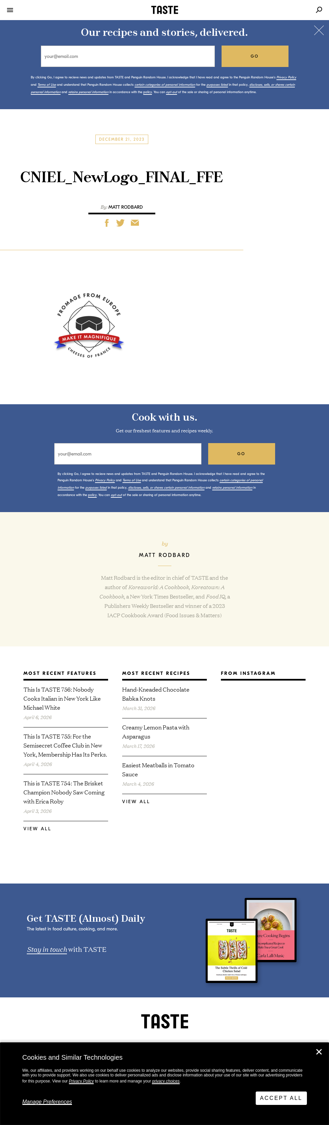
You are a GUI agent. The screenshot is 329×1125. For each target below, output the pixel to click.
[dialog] (164, 1084)
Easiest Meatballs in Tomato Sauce (158, 769)
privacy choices (165, 1081)
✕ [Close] (319, 1052)
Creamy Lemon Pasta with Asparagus (155, 731)
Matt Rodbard (125, 207)
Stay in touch (47, 949)
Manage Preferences (47, 1102)
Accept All (281, 1098)
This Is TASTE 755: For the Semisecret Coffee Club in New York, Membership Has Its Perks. (65, 745)
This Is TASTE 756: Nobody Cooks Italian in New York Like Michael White (62, 698)
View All (37, 829)
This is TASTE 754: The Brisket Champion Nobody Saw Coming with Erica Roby (64, 792)
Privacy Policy (81, 1081)
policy (147, 92)
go (255, 56)
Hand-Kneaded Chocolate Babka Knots (155, 693)
